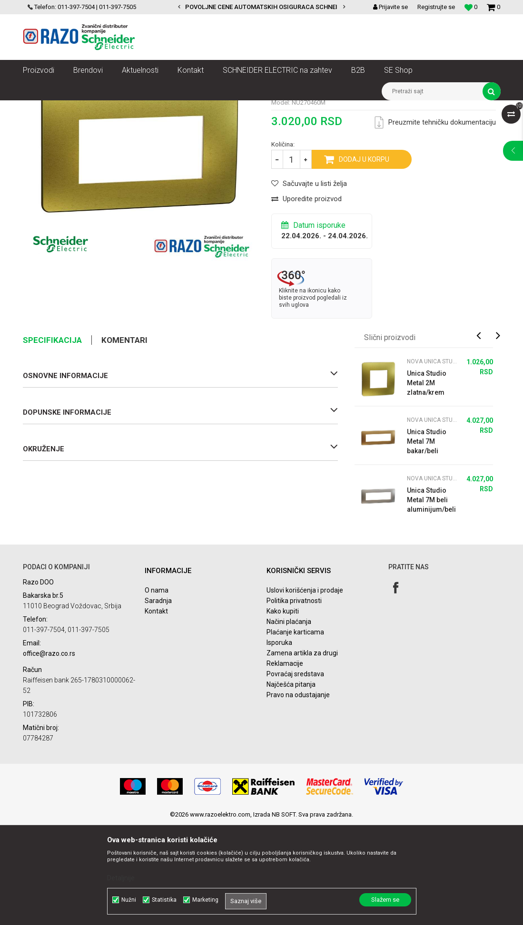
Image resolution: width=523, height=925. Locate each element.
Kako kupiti (282, 711)
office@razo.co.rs (49, 754)
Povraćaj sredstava (295, 774)
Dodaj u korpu (364, 259)
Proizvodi (76, 107)
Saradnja (158, 701)
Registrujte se (436, 6)
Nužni (128, 899)
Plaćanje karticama (295, 732)
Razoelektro (39, 107)
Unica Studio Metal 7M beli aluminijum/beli (431, 600)
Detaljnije (121, 878)
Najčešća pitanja (291, 785)
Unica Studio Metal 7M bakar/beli (426, 541)
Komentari (124, 440)
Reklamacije (284, 764)
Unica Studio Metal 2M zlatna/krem (426, 483)
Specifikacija (52, 440)
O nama (156, 690)
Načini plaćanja (288, 722)
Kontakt (156, 711)
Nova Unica (113, 107)
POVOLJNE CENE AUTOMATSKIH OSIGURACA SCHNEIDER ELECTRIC (281, 6)
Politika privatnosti (294, 701)
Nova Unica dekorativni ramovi (177, 107)
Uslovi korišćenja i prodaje (304, 690)
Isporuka (279, 743)
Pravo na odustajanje (298, 795)
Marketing (205, 899)
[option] (261, 7)
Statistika (164, 899)
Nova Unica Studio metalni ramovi (271, 107)
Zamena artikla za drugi (302, 753)
